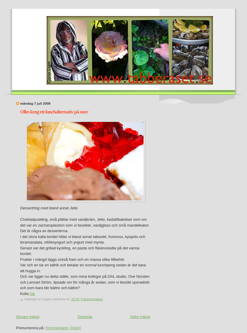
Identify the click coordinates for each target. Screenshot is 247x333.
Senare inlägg (27, 317)
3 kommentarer (91, 299)
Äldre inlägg (140, 317)
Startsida (84, 317)
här (32, 293)
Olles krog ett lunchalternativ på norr (54, 112)
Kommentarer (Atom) (63, 328)
